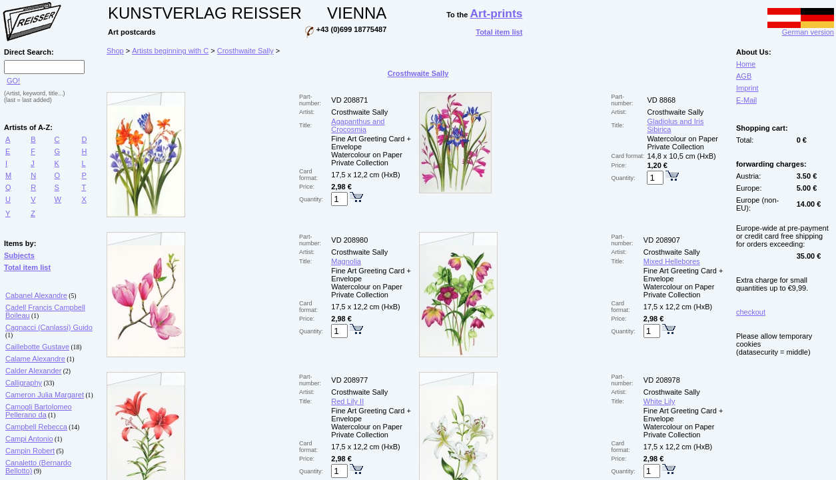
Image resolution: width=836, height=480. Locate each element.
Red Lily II (347, 401)
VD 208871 (349, 100)
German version (800, 28)
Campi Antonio (29, 439)
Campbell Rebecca (36, 427)
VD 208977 (349, 380)
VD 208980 (349, 240)
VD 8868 (661, 100)
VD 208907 (661, 240)
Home (745, 64)
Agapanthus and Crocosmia (357, 125)
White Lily (659, 401)
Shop (115, 51)
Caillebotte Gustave (37, 347)
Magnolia (346, 261)
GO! (13, 81)
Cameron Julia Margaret (44, 395)
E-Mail (746, 100)
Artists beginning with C (170, 51)
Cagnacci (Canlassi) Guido (49, 327)
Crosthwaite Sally (245, 51)
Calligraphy (23, 383)
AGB (743, 76)
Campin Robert (30, 451)
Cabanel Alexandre (36, 295)
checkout (750, 312)
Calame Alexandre (35, 359)
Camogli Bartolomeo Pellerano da (38, 411)
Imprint (747, 88)
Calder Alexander (33, 371)
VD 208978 (661, 380)
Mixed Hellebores (671, 261)
